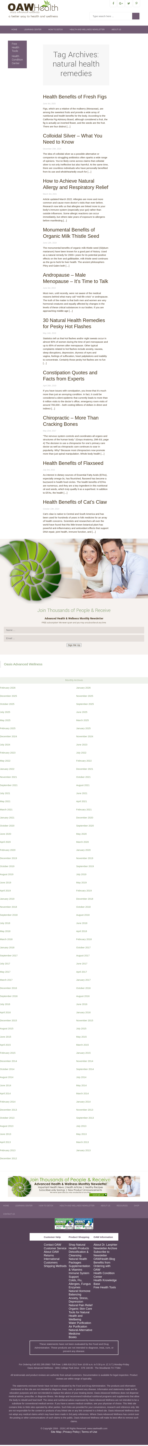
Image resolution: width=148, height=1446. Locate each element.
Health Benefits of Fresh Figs (75, 98)
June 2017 (81, 964)
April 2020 (5, 843)
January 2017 (83, 981)
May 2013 (81, 1135)
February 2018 (84, 940)
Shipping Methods (55, 1267)
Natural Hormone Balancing (79, 1294)
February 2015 (8, 1054)
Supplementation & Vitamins (79, 1269)
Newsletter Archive (105, 1249)
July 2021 (5, 794)
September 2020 (85, 826)
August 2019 (6, 875)
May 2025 (5, 721)
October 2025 (7, 705)
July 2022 (81, 753)
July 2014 (81, 1078)
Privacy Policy (71, 1432)
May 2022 (5, 761)
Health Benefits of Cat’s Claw (75, 503)
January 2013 (83, 1151)
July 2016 (5, 1005)
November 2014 (84, 1062)
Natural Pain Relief (80, 1306)
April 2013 (5, 1143)
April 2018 (81, 932)
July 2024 (5, 745)
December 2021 (84, 770)
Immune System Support (79, 1276)
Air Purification (78, 1327)
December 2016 (8, 989)
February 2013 (8, 1151)
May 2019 (81, 883)
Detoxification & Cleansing (78, 1254)
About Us (116, 30)
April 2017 (81, 973)
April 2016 (5, 1013)
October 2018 (83, 908)
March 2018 (6, 940)
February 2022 (84, 761)
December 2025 (8, 697)
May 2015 (81, 1037)
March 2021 (6, 810)
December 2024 (8, 737)
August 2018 (83, 916)
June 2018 (81, 924)
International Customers (52, 1261)
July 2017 (5, 964)
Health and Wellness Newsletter (87, 30)
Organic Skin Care (80, 1309)
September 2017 (9, 956)
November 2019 (84, 859)
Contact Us (47, 38)
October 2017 (83, 948)
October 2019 (7, 867)
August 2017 (83, 956)
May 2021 (5, 802)
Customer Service (55, 1249)
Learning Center (32, 30)
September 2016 (9, 997)
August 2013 (6, 1127)
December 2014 (8, 1062)
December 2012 (8, 1159)
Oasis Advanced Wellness (23, 665)
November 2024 (84, 737)
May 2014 (81, 1086)
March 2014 (82, 1094)
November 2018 (8, 908)
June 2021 (81, 794)
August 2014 (6, 1078)
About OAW (51, 1253)
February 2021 (84, 810)
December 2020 (84, 818)
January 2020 (83, 851)
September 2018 (9, 916)
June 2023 (81, 745)
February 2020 (8, 851)
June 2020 (5, 835)
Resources (17, 38)
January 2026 (83, 688)
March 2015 (82, 1046)
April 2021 (81, 802)
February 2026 (8, 688)
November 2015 (84, 1021)
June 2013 (5, 1135)
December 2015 (8, 1021)
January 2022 (7, 770)
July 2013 (81, 1127)
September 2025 (85, 705)
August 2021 (83, 786)
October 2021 (83, 778)
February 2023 (8, 753)
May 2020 (81, 835)
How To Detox (55, 30)
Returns (49, 1256)
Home (14, 30)
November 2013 (84, 1110)
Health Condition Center (17, 60)
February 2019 (84, 891)
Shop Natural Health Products (79, 1247)
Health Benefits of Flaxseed (73, 464)
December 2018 (84, 900)
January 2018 (7, 948)
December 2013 (8, 1110)
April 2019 (5, 891)
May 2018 (5, 932)
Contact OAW (52, 1245)
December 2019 (8, 859)
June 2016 (81, 1005)
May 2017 (5, 973)
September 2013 (85, 1119)
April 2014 (5, 1094)
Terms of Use (89, 1432)
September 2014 (85, 1070)
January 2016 (83, 1013)
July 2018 (5, 924)
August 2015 (6, 1029)
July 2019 (81, 875)
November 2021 (8, 778)
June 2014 (5, 1086)
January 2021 (7, 818)
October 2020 (7, 826)
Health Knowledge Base (105, 1283)
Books (73, 1338)
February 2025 (8, 729)
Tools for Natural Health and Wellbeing (79, 1317)
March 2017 (6, 981)
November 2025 (84, 697)
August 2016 (83, 997)
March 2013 (82, 1143)
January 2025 (83, 729)
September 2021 (9, 786)
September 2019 (85, 867)
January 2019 (7, 900)
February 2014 (8, 1102)
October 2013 (7, 1119)
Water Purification (80, 1324)
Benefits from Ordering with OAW (101, 1267)
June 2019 (5, 883)
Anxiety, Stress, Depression (78, 1301)
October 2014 (7, 1070)
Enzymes (74, 1288)
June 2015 (5, 1037)
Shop (32, 38)
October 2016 (83, 989)
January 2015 (83, 1054)
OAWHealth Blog (104, 1260)
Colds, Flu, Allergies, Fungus (80, 1283)
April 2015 (5, 1046)
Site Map (56, 1432)
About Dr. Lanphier (105, 1245)
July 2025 (5, 713)
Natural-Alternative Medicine (80, 1333)
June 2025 (81, 713)
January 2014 (83, 1102)
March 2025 (82, 721)
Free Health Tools (15, 48)
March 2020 (82, 843)
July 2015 (81, 1029)
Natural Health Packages (78, 1261)
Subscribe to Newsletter (101, 1254)
